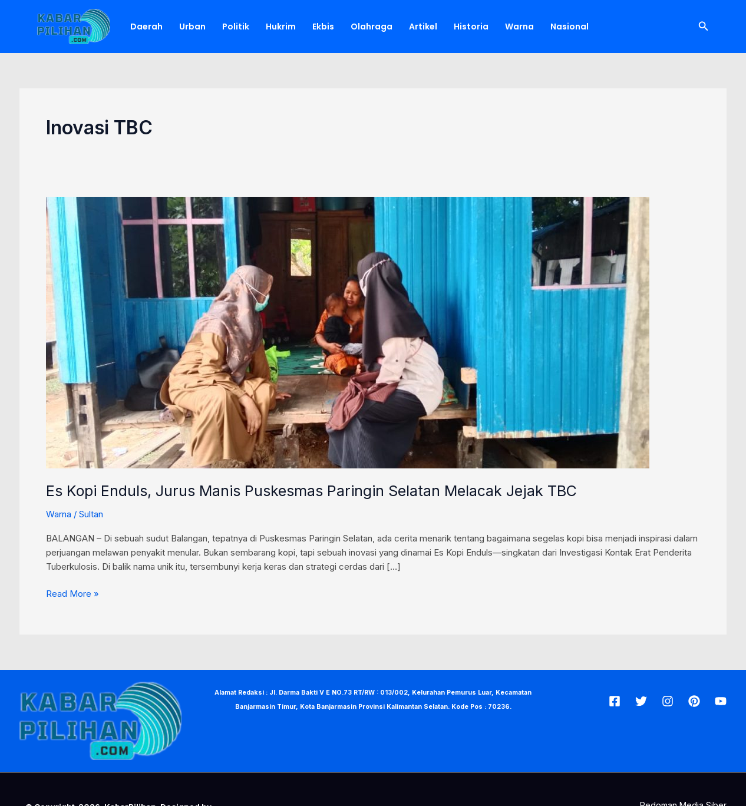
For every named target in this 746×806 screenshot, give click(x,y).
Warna (519, 26)
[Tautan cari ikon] (703, 26)
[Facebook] (614, 701)
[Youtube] (721, 701)
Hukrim (281, 26)
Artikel (423, 26)
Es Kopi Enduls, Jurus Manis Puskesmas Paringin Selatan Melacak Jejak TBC (311, 491)
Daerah (146, 26)
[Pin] (694, 701)
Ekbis (323, 26)
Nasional (569, 26)
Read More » (72, 593)
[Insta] (668, 701)
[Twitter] (641, 701)
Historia (471, 26)
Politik (235, 26)
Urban (192, 26)
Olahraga (371, 26)
